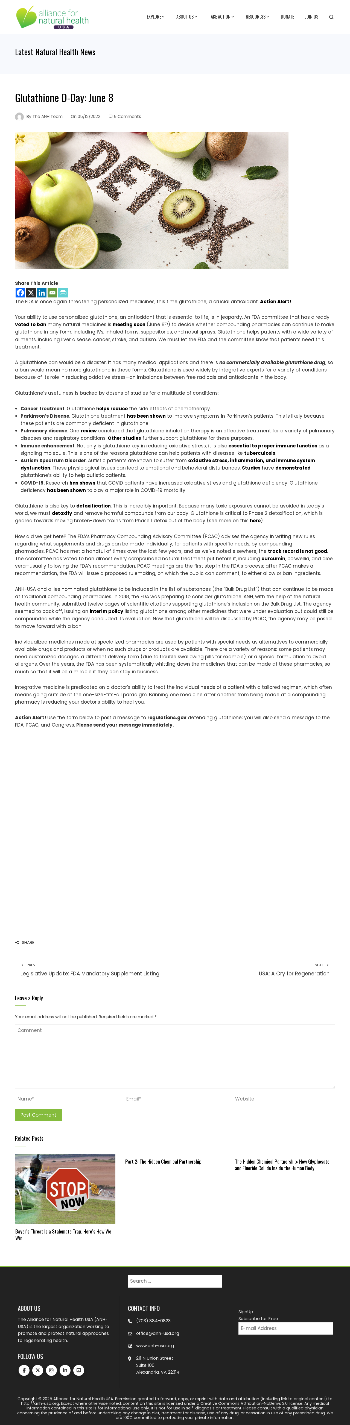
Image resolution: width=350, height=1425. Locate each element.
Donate (287, 16)
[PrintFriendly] (63, 292)
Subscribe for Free (258, 1318)
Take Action (222, 17)
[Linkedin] (41, 292)
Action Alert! (275, 301)
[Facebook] (20, 292)
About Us (187, 17)
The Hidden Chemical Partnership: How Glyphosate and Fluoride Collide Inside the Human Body (282, 1165)
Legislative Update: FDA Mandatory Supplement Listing (95, 970)
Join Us (311, 16)
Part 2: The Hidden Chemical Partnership (163, 1161)
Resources (258, 17)
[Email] (52, 292)
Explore (156, 17)
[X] (31, 292)
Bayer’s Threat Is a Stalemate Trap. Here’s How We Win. (63, 1234)
